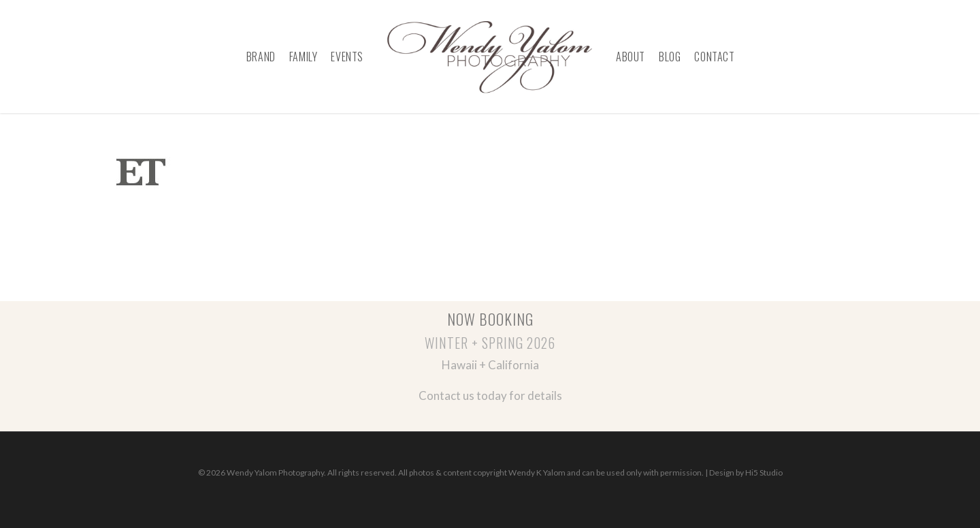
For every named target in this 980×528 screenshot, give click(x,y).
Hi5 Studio (764, 472)
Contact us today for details (490, 395)
